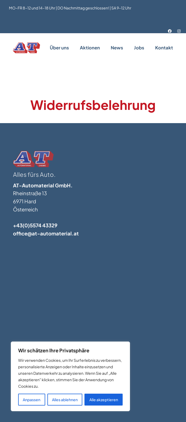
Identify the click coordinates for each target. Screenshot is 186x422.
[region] (70, 376)
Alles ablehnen (65, 399)
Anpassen (31, 399)
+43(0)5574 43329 (35, 225)
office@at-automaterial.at (46, 233)
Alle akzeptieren (103, 399)
